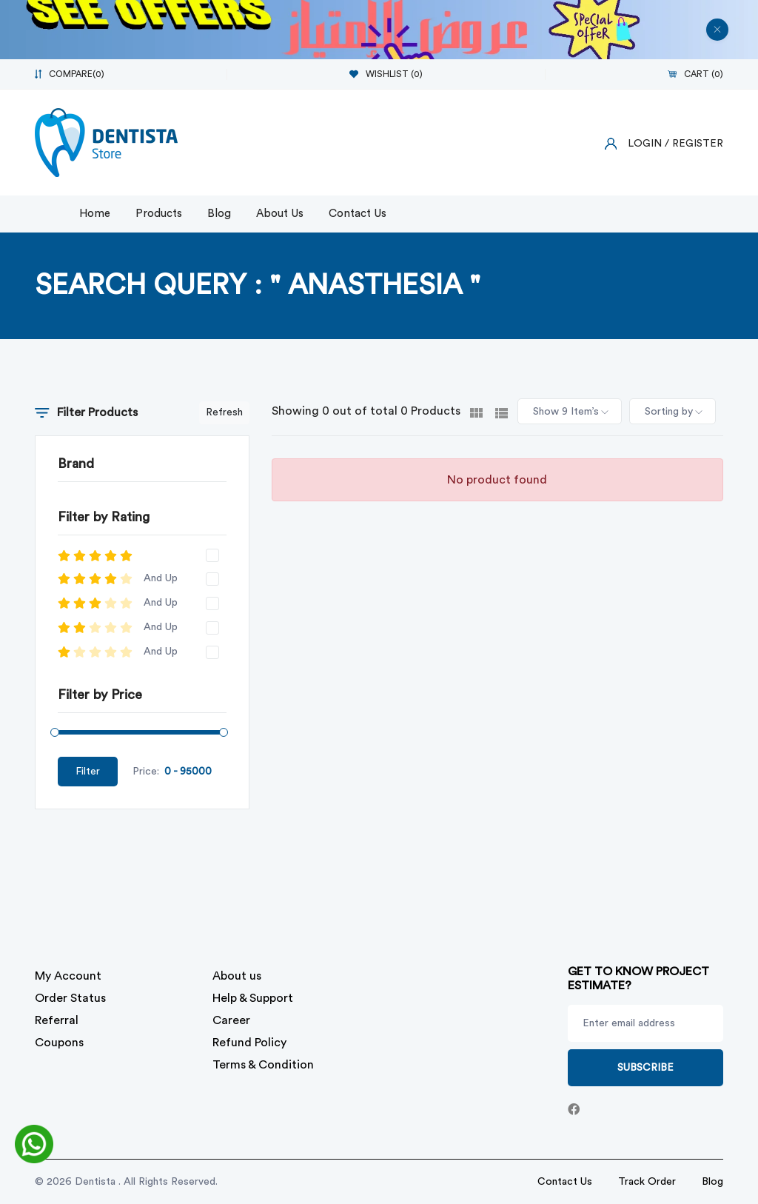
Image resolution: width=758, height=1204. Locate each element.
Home (94, 213)
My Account (68, 976)
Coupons (59, 1043)
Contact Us (357, 213)
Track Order (647, 1182)
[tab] (476, 411)
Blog (219, 213)
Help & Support (252, 998)
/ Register (694, 143)
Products (158, 213)
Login (645, 143)
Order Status (70, 998)
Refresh (224, 412)
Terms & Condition (263, 1065)
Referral (56, 1020)
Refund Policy (249, 1043)
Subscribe (645, 1068)
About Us (279, 213)
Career (231, 1020)
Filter (88, 771)
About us (236, 976)
